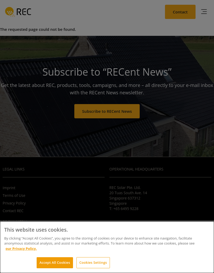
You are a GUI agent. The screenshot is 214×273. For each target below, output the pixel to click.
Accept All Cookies (55, 262)
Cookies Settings (93, 262)
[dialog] (107, 247)
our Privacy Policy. (21, 248)
